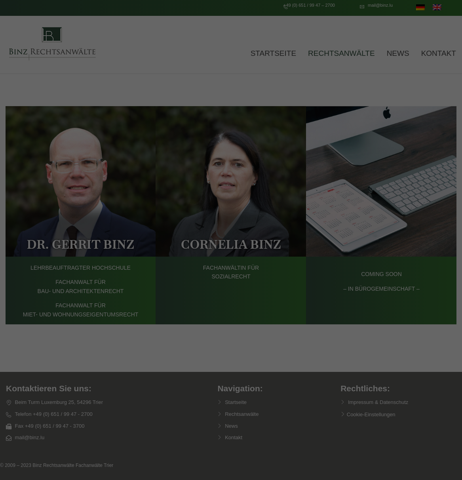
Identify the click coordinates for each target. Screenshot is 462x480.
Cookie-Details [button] (192, 356)
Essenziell (146, 240)
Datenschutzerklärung (191, 215)
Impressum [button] (273, 356)
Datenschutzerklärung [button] (234, 356)
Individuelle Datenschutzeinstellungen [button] (231, 338)
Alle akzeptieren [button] (231, 268)
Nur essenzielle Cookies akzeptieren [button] (231, 315)
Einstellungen (145, 222)
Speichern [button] (231, 292)
